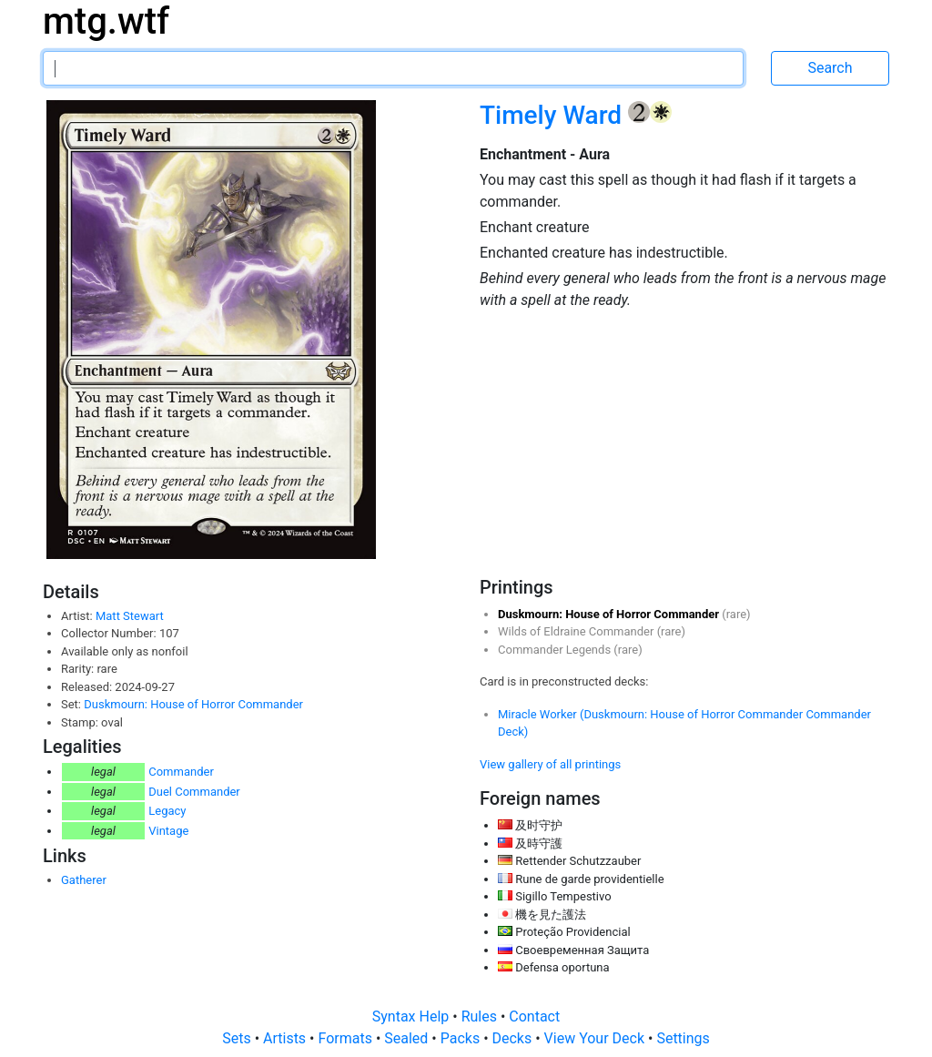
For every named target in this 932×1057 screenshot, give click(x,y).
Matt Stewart (130, 616)
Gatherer (83, 880)
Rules (481, 1016)
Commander (181, 771)
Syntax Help (412, 1016)
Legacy (167, 811)
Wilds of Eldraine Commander (577, 631)
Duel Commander (194, 791)
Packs (462, 1038)
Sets (238, 1038)
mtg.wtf (106, 21)
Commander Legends (555, 649)
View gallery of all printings (550, 764)
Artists (286, 1038)
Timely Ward (554, 115)
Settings (682, 1038)
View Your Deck (596, 1038)
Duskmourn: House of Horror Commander (193, 704)
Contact (534, 1016)
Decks (514, 1038)
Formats (346, 1038)
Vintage (168, 831)
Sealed (407, 1038)
